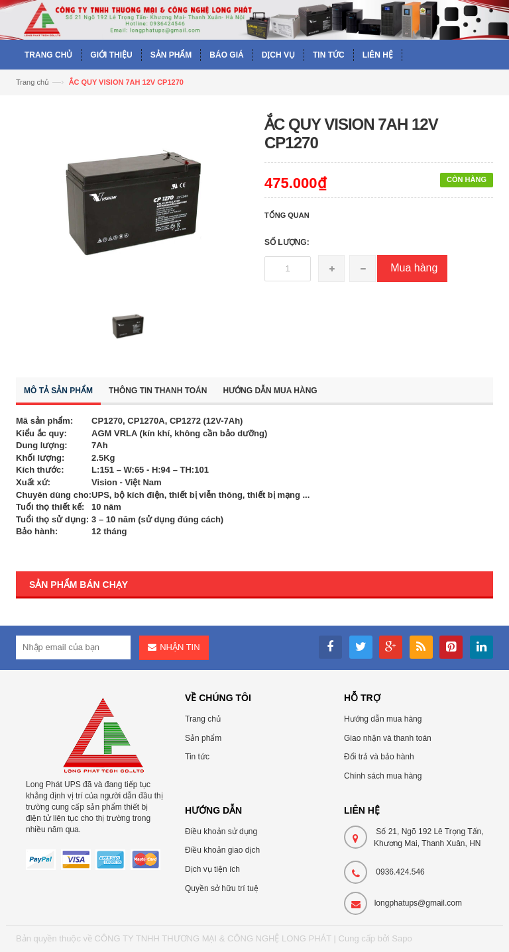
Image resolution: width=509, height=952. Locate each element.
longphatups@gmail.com (418, 903)
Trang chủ (203, 719)
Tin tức (197, 756)
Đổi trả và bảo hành (379, 756)
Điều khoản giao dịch (222, 850)
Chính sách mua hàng (383, 776)
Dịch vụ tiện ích (212, 869)
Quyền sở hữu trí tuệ (221, 888)
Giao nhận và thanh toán (387, 738)
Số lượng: (287, 242)
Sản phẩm (203, 738)
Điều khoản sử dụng (221, 831)
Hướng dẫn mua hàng (270, 390)
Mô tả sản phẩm (58, 390)
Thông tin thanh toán (158, 390)
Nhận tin (179, 647)
